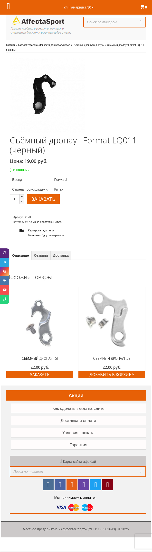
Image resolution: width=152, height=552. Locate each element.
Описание (20, 255)
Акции (75, 395)
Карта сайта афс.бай (79, 462)
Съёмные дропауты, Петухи (45, 221)
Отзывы (41, 255)
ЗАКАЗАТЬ (43, 199)
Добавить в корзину (111, 374)
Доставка (61, 255)
